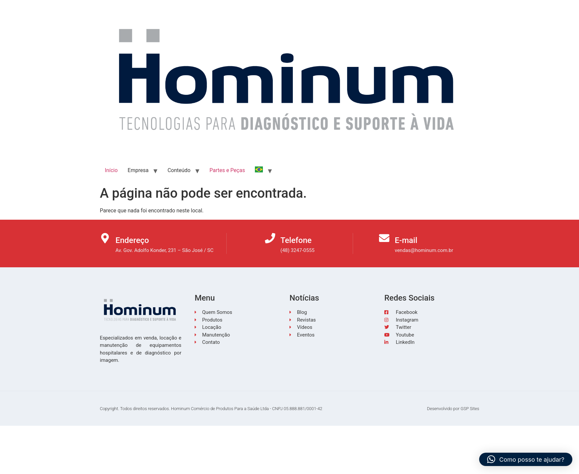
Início (111, 170)
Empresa (138, 170)
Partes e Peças (227, 170)
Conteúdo (178, 170)
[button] (525, 459)
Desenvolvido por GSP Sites (453, 408)
